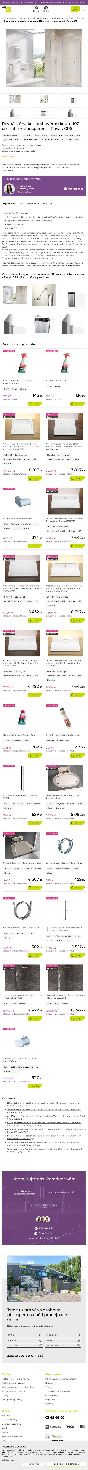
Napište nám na (24, 1192)
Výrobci (5, 1428)
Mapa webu (50, 1399)
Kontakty (49, 1404)
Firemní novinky (9, 1420)
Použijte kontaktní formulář (62, 1192)
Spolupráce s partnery (12, 1399)
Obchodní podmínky (11, 1424)
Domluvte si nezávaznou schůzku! (61, 1379)
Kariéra (5, 1432)
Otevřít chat (44, 1233)
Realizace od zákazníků (12, 1436)
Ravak (14, 135)
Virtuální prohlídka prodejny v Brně (18, 1387)
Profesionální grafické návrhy (15, 1379)
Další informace (8, 1460)
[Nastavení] (34, 1464)
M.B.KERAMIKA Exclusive (13, 1391)
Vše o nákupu (53, 1374)
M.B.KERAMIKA (9, 18)
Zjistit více (8, 170)
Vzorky (5, 1395)
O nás (5, 1411)
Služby (6, 1374)
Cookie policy (51, 1395)
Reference (6, 1440)
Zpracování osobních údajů (57, 1391)
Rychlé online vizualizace (13, 1383)
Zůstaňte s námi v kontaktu (62, 1411)
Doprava (49, 1383)
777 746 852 (44, 1228)
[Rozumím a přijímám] (67, 1464)
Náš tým (6, 1415)
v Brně (44, 1206)
